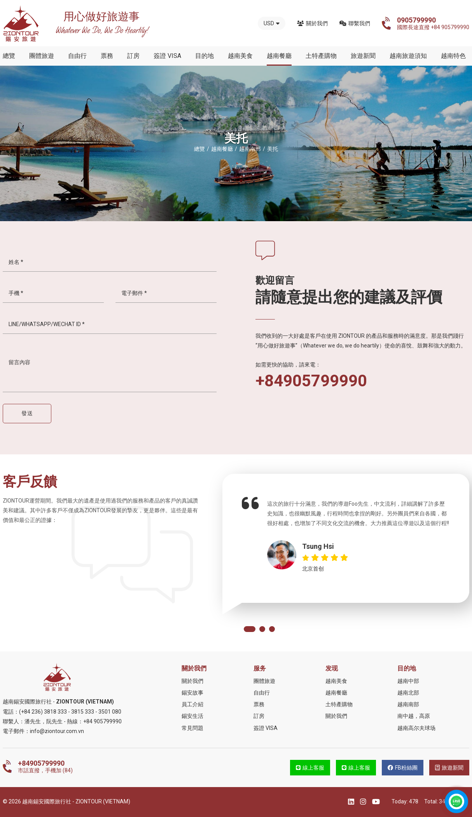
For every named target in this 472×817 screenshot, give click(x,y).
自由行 (77, 55)
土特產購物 (321, 55)
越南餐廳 (279, 55)
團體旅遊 (41, 55)
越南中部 (408, 681)
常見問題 (192, 728)
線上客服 (310, 768)
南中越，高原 (413, 716)
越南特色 (453, 55)
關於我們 (312, 23)
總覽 (9, 55)
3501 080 (109, 712)
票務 (107, 55)
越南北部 (408, 693)
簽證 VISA (167, 55)
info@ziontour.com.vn (57, 731)
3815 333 (82, 712)
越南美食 (240, 55)
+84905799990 (311, 381)
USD (272, 23)
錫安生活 (192, 716)
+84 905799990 (102, 721)
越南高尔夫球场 (416, 728)
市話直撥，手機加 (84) (45, 766)
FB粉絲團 (403, 768)
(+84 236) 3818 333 (43, 712)
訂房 (133, 55)
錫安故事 (192, 693)
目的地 (204, 55)
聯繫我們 (354, 23)
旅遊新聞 (363, 55)
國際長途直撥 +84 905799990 (433, 23)
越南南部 (408, 704)
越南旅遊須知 (408, 55)
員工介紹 (192, 704)
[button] (249, 629)
